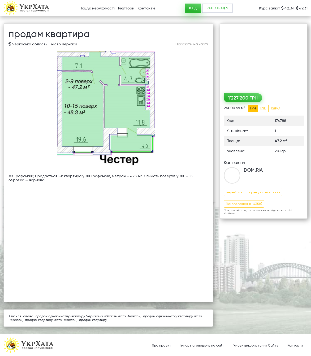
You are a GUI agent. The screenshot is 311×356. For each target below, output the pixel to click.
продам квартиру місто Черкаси (50, 320)
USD (263, 108)
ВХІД (193, 8)
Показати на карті (192, 44)
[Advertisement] (263, 57)
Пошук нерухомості (97, 8)
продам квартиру (93, 320)
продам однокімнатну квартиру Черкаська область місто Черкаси (87, 316)
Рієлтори (126, 8)
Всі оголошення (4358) (244, 204)
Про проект (161, 345)
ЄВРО (275, 108)
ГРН (253, 108)
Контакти (146, 8)
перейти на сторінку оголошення (253, 192)
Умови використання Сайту (255, 345)
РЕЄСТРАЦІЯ (218, 8)
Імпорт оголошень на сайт (202, 345)
